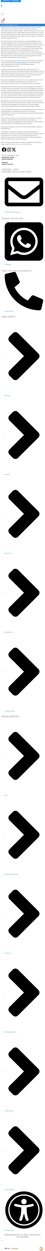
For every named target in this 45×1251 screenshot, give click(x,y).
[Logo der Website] (6, 2)
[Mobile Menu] (1, 6)
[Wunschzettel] (2, 14)
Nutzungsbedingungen (21, 62)
